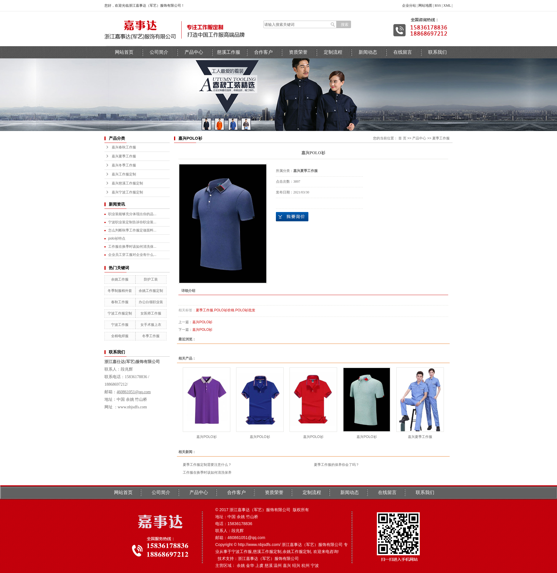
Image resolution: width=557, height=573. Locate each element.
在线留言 (402, 52)
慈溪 (269, 565)
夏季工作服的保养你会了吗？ (336, 465)
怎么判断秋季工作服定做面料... (132, 230)
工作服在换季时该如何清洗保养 (207, 472)
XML (447, 5)
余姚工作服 (120, 279)
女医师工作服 (150, 313)
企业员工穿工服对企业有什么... (132, 255)
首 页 (402, 138)
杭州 (305, 565)
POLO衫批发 (245, 310)
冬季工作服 (151, 336)
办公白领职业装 (151, 302)
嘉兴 (287, 565)
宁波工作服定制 (120, 313)
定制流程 (333, 52)
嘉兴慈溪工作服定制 (127, 183)
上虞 (259, 565)
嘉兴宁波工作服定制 (127, 192)
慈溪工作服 (228, 52)
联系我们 (437, 52)
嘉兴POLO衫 (202, 322)
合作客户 (263, 52)
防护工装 (151, 279)
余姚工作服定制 (151, 291)
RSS (438, 5)
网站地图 (425, 5)
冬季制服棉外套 (120, 291)
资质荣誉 (298, 52)
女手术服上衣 (150, 325)
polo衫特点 (116, 238)
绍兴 (296, 565)
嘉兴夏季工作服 (124, 156)
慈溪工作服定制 (267, 551)
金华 (250, 565)
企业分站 (409, 5)
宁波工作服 (120, 325)
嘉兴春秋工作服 (124, 147)
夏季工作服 (441, 138)
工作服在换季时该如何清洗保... (132, 247)
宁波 (315, 565)
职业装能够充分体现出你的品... (132, 214)
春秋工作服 (120, 302)
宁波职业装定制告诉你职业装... (132, 222)
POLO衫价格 (224, 310)
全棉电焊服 (120, 336)
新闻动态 (368, 52)
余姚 (241, 565)
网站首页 (124, 52)
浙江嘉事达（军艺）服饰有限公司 (268, 558)
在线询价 (292, 216)
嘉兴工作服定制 (124, 174)
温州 (278, 565)
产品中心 (194, 52)
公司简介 (159, 52)
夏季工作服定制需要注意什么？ (207, 465)
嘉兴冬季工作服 (124, 165)
